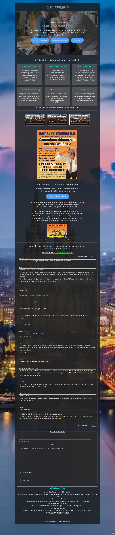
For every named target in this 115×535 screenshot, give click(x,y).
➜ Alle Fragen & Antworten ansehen (57, 512)
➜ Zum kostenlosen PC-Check (84, 79)
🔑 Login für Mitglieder (40, 40)
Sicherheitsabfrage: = (55, 474)
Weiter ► (93, 256)
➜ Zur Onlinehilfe (29, 79)
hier (53, 246)
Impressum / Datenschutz (65, 521)
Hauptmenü (78, 40)
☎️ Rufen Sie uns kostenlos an (57, 196)
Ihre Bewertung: (53, 443)
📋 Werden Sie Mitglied (60, 40)
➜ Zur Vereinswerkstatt (57, 82)
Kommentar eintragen (63, 252)
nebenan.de (66, 248)
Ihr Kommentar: (55, 458)
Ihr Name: (55, 437)
